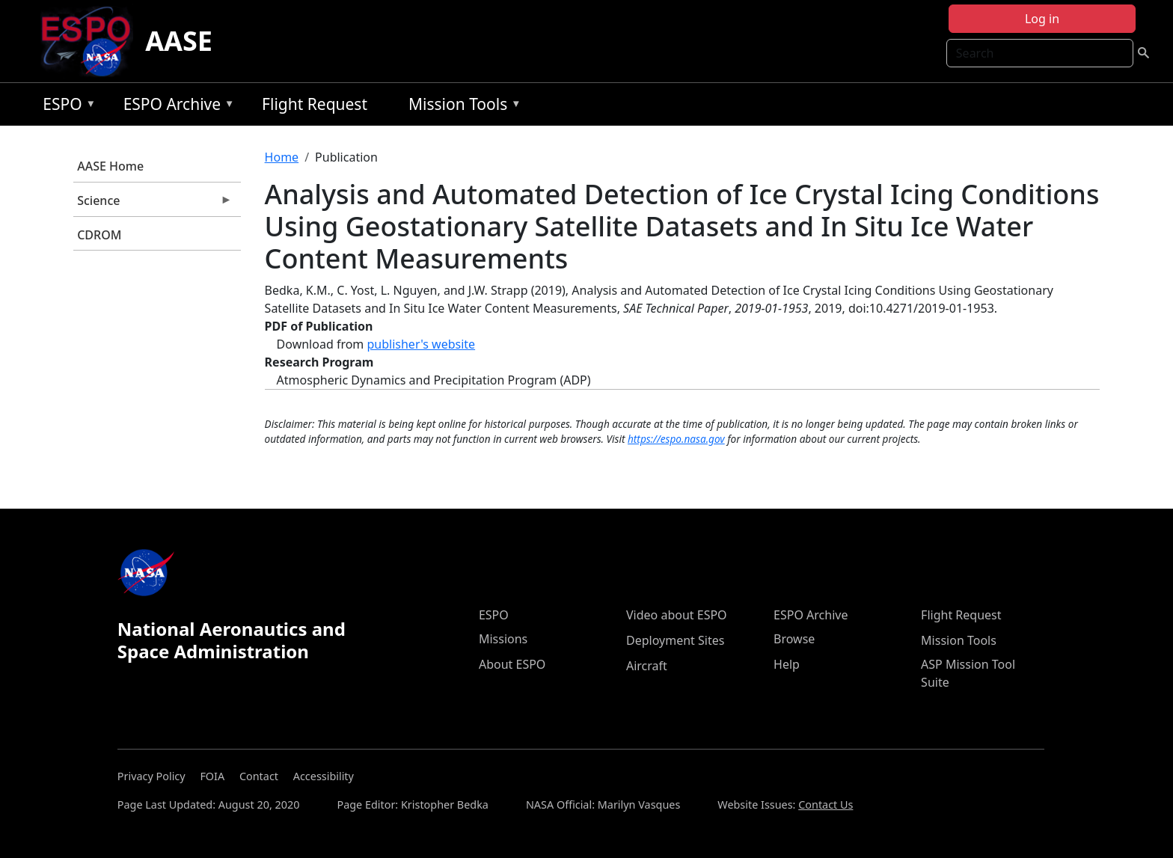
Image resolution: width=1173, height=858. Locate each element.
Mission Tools (461, 107)
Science (152, 204)
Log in (1042, 18)
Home (282, 157)
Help (787, 664)
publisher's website (421, 344)
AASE (178, 40)
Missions (503, 639)
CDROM (99, 235)
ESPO (65, 107)
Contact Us (825, 804)
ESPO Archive (175, 107)
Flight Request (314, 104)
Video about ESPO (676, 615)
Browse (794, 639)
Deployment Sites (675, 640)
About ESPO (512, 664)
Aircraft (646, 666)
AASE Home (110, 166)
